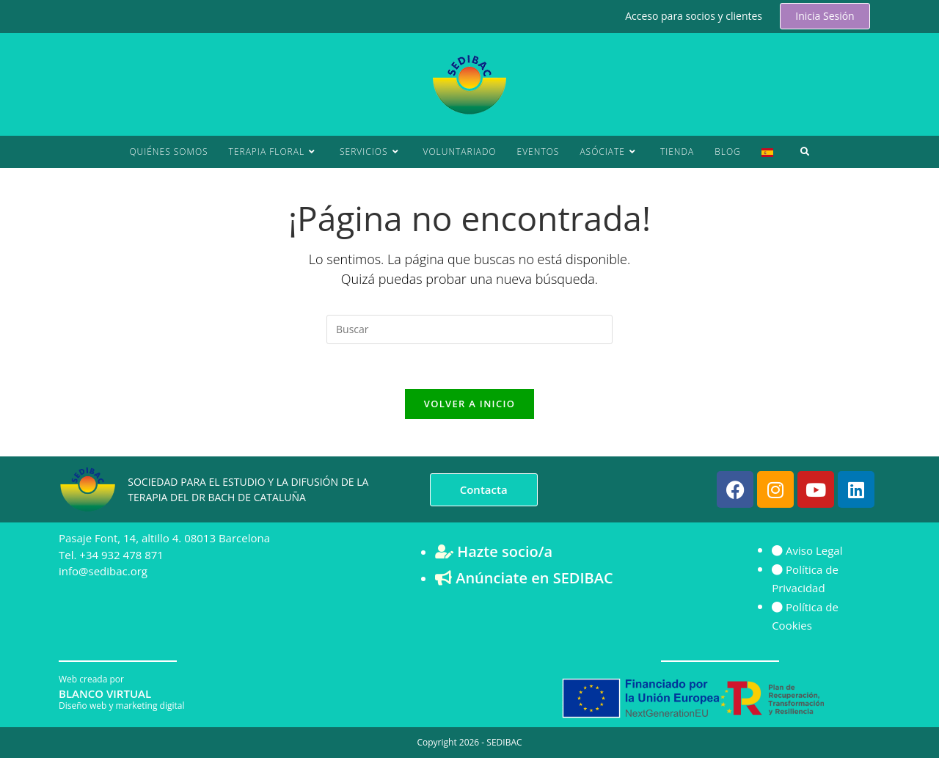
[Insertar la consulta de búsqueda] (469, 329)
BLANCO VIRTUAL (105, 693)
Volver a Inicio (469, 403)
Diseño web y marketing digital (121, 705)
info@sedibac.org (103, 571)
